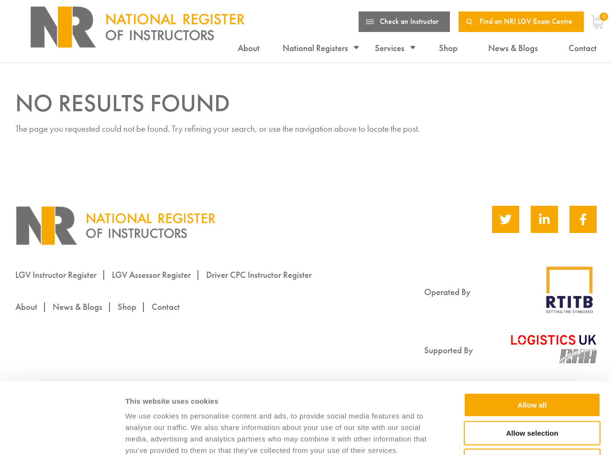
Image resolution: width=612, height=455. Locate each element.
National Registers (315, 48)
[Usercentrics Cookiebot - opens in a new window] (62, 436)
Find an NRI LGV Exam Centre (526, 21)
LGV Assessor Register (151, 275)
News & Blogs (513, 48)
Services (389, 48)
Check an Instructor (409, 21)
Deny (532, 394)
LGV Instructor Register (56, 275)
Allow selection (532, 366)
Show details (502, 437)
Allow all (532, 338)
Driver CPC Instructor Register (259, 275)
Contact (582, 48)
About (249, 48)
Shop (448, 48)
